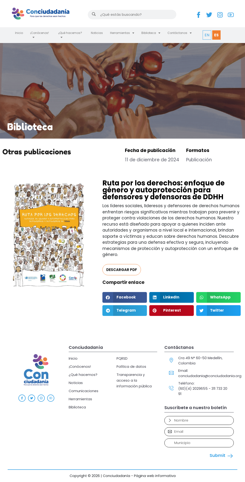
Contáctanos (177, 33)
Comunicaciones (83, 391)
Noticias (97, 33)
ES (216, 35)
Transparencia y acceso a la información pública (134, 380)
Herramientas (120, 33)
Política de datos (131, 366)
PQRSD (122, 358)
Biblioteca (148, 33)
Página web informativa (155, 475)
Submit (217, 455)
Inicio (19, 33)
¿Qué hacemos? (70, 33)
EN (207, 35)
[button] (124, 297)
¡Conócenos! (39, 33)
